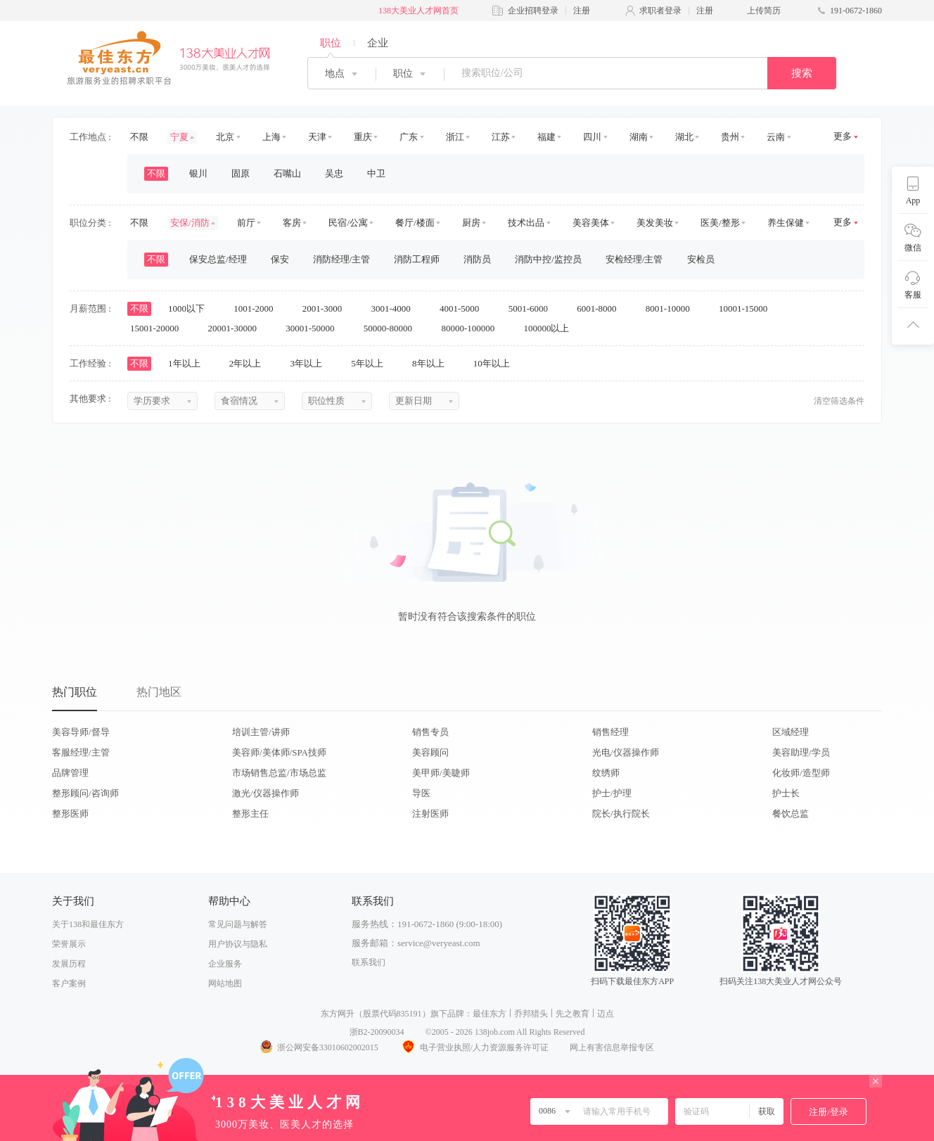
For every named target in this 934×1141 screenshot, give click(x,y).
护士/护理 (612, 793)
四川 (592, 137)
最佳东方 (489, 1014)
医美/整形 (720, 222)
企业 (377, 43)
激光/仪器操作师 (265, 793)
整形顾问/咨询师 (85, 793)
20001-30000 (237, 328)
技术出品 (526, 222)
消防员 (477, 259)
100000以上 (550, 328)
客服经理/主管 (81, 752)
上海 (271, 137)
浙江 (455, 137)
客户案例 (69, 983)
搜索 (801, 73)
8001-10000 (672, 308)
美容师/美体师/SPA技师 (279, 752)
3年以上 (311, 363)
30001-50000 (315, 328)
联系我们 (368, 962)
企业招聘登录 (533, 10)
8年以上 (433, 363)
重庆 (363, 137)
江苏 (501, 137)
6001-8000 (601, 308)
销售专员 (430, 732)
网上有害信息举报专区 (612, 1047)
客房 (292, 222)
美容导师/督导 (81, 732)
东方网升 (337, 1014)
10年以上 (496, 363)
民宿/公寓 (348, 222)
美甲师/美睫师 (441, 772)
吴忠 (334, 173)
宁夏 (179, 137)
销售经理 (610, 732)
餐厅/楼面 (415, 222)
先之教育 (572, 1014)
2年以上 (250, 363)
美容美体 (590, 222)
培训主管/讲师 (261, 732)
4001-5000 (464, 308)
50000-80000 (393, 328)
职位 (330, 43)
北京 (225, 137)
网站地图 (225, 983)
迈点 (605, 1014)
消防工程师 (417, 259)
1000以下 (191, 308)
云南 (776, 137)
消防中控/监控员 (548, 259)
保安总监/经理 (218, 259)
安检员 (701, 259)
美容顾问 (430, 752)
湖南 (638, 137)
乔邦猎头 (531, 1014)
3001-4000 (395, 308)
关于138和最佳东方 (88, 924)
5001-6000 (533, 308)
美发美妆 (654, 222)
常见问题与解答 (237, 924)
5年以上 (371, 363)
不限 (139, 137)
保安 (280, 259)
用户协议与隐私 (237, 944)
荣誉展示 (69, 944)
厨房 (471, 222)
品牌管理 (70, 772)
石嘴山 (287, 173)
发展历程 (69, 964)
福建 (546, 137)
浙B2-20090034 (377, 1032)
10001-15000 (748, 308)
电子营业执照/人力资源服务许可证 (474, 1047)
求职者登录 (660, 10)
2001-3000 (327, 308)
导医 (421, 793)
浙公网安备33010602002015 (318, 1047)
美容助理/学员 (801, 752)
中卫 (376, 173)
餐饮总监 (790, 813)
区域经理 (790, 732)
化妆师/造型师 (801, 772)
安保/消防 (190, 222)
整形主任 (250, 813)
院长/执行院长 (621, 813)
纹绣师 (606, 772)
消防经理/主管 (342, 259)
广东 (408, 137)
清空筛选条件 (839, 401)
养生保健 (785, 222)
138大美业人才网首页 (418, 10)
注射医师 (430, 813)
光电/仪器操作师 (625, 752)
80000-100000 (472, 328)
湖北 (684, 137)
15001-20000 (159, 328)
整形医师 (70, 813)
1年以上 (189, 363)
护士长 (786, 793)
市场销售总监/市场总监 (279, 772)
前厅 (246, 222)
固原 (240, 173)
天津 (317, 137)
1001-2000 (258, 308)
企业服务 (225, 964)
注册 (581, 10)
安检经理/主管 (634, 259)
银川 (198, 173)
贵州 (730, 137)
